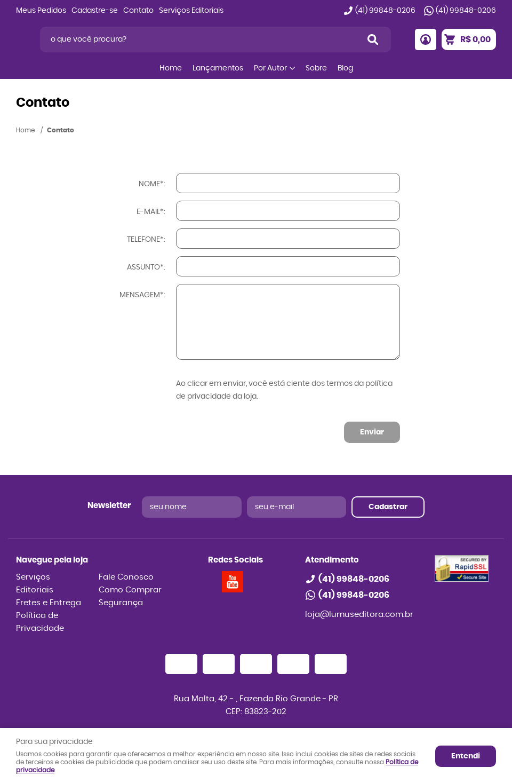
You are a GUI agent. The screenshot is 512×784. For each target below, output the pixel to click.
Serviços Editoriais (191, 10)
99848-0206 (385, 10)
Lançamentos (218, 68)
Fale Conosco (126, 577)
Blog (345, 68)
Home (170, 68)
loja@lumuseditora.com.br (359, 615)
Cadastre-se (94, 10)
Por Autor (270, 68)
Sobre (316, 68)
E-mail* (150, 212)
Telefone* (145, 239)
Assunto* (145, 267)
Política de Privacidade (40, 622)
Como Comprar (130, 590)
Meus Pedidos (41, 10)
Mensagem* (141, 295)
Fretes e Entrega (48, 603)
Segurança (121, 603)
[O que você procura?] (373, 39)
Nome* (151, 184)
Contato (138, 10)
